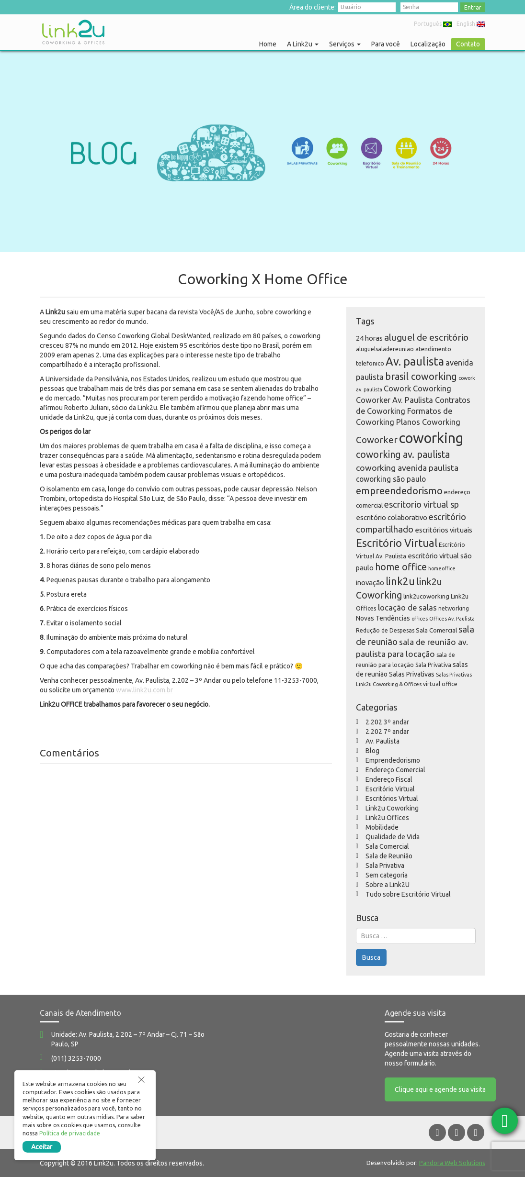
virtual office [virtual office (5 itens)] (440, 684)
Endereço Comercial (395, 770)
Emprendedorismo (392, 760)
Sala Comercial (387, 846)
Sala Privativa (384, 865)
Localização (428, 44)
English (471, 24)
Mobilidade (382, 827)
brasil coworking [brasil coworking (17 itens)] (421, 376)
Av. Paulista (382, 741)
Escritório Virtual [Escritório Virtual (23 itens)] (396, 543)
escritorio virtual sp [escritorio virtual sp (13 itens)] (421, 504)
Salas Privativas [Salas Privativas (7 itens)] (411, 674)
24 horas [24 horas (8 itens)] (369, 338)
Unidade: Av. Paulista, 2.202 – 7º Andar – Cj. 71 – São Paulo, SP (128, 1039)
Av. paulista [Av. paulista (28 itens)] (415, 361)
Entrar (472, 7)
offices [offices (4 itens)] (419, 619)
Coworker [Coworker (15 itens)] (377, 439)
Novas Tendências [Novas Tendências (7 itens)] (383, 618)
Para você (385, 44)
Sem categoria (386, 875)
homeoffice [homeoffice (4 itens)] (442, 568)
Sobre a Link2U (387, 884)
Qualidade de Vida (392, 837)
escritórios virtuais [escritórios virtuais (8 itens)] (443, 530)
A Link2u (303, 44)
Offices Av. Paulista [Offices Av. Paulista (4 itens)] (452, 619)
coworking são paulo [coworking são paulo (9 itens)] (391, 479)
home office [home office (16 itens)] (401, 567)
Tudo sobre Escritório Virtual (408, 894)
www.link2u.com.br (144, 690)
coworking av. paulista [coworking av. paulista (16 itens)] (403, 454)
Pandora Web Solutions (452, 1162)
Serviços (345, 44)
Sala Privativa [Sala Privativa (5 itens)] (433, 665)
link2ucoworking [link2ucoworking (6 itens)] (426, 596)
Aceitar (41, 1147)
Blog (372, 751)
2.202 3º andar (387, 722)
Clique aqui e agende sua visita (440, 1089)
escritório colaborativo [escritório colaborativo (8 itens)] (391, 517)
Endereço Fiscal (388, 779)
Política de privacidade (69, 1133)
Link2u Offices (387, 818)
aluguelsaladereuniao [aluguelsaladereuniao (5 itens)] (385, 349)
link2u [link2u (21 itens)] (400, 581)
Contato (468, 44)
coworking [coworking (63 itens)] (431, 438)
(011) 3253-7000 (76, 1058)
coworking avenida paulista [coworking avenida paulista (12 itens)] (407, 467)
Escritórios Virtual (391, 798)
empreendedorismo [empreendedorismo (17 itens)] (399, 490)
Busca (371, 957)
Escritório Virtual (390, 789)
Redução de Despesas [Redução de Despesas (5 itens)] (385, 630)
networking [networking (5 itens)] (453, 608)
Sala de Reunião (388, 856)
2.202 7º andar (387, 731)
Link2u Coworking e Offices (73, 32)
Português (433, 24)
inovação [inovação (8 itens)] (370, 582)
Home (267, 44)
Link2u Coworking (392, 808)
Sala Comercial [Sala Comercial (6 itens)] (436, 630)
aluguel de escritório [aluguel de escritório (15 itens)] (426, 337)
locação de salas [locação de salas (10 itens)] (407, 607)
